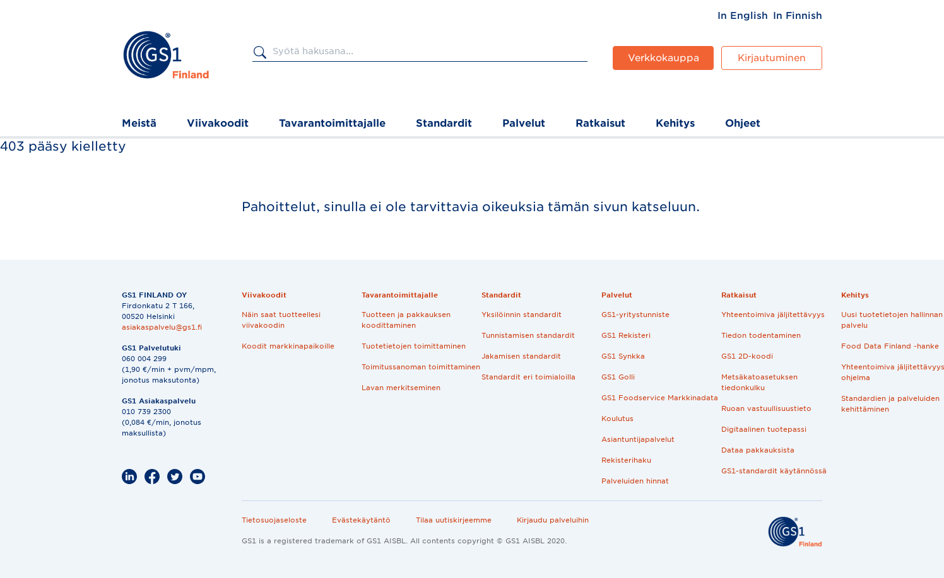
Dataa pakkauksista (757, 450)
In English (742, 15)
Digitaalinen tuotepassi (763, 429)
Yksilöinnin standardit (521, 314)
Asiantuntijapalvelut (638, 439)
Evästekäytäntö (361, 520)
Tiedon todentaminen (761, 335)
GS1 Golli (618, 377)
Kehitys (675, 123)
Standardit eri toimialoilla (528, 377)
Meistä (139, 123)
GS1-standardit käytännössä (774, 470)
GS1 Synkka (623, 356)
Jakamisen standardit (521, 356)
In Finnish (797, 15)
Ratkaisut (600, 123)
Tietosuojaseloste (274, 520)
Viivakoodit (218, 123)
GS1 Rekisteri (626, 335)
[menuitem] (742, 15)
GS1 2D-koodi (747, 356)
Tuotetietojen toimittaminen (414, 346)
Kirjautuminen (772, 58)
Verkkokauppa (663, 58)
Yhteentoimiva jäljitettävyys (773, 314)
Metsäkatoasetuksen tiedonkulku (759, 382)
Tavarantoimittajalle (332, 123)
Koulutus (617, 418)
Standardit (444, 123)
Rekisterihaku (626, 460)
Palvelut (523, 123)
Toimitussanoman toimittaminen (421, 366)
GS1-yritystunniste (635, 314)
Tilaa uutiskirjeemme (454, 520)
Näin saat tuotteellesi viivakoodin (281, 320)
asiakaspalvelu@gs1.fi (162, 327)
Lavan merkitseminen (401, 387)
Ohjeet (742, 123)
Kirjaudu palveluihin (553, 520)
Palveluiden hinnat (635, 481)
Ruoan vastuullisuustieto (766, 408)
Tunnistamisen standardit (528, 335)
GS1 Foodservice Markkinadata (659, 397)
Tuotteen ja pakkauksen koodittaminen (406, 320)
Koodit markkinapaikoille (288, 346)
